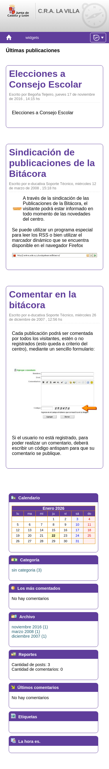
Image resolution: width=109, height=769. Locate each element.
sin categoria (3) (27, 570)
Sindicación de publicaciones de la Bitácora (52, 163)
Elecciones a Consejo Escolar (45, 79)
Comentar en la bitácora (42, 299)
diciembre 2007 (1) (29, 636)
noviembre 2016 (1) (30, 627)
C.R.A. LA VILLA (58, 11)
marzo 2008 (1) (26, 631)
